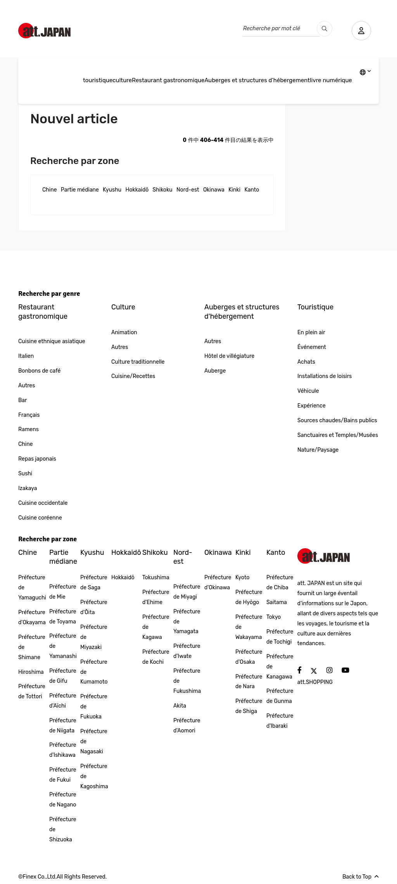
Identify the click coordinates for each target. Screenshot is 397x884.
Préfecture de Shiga (248, 706)
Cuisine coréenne (40, 518)
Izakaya (27, 488)
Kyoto (242, 577)
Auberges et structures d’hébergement (257, 80)
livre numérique (331, 80)
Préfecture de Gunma (279, 696)
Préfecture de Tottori (31, 691)
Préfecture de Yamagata (186, 621)
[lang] (365, 72)
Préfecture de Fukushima (187, 681)
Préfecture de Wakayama (248, 627)
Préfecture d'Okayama (32, 617)
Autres (26, 385)
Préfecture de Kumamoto (94, 672)
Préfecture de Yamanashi (63, 646)
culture (122, 80)
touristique (97, 80)
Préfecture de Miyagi (186, 592)
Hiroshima (31, 672)
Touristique (315, 307)
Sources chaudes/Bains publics (337, 420)
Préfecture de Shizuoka (62, 829)
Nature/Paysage (317, 450)
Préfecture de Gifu (62, 676)
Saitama (276, 602)
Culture (123, 307)
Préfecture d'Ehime (155, 597)
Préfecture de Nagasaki (93, 741)
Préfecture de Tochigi (279, 636)
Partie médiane (80, 189)
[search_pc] (324, 28)
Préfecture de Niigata (62, 725)
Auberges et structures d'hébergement (242, 311)
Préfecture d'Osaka (248, 657)
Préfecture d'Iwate (186, 651)
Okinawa (213, 189)
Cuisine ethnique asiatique (51, 341)
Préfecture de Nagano (62, 799)
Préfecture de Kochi (155, 657)
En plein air (311, 332)
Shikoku (163, 189)
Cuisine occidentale (42, 503)
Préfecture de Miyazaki (93, 637)
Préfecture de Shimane (31, 647)
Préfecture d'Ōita (93, 607)
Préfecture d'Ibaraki (279, 721)
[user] (361, 30)
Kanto (251, 189)
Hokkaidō (137, 189)
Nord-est (187, 189)
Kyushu (112, 189)
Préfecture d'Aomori (186, 725)
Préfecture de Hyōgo (248, 597)
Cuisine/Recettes (133, 376)
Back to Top (360, 877)
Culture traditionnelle (138, 362)
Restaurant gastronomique (168, 80)
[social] (299, 670)
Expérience (311, 405)
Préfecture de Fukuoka (93, 706)
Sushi (25, 473)
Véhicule (308, 391)
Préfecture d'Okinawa (217, 582)
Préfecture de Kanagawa (279, 666)
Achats (306, 362)
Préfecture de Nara (248, 681)
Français (29, 415)
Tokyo (273, 617)
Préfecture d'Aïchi (62, 700)
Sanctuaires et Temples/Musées (337, 435)
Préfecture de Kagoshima (94, 776)
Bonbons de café (39, 371)
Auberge (215, 371)
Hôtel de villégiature (229, 356)
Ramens (28, 429)
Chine (49, 189)
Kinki (234, 189)
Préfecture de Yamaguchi (32, 587)
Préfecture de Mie (62, 592)
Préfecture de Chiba (279, 582)
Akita (179, 706)
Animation (124, 332)
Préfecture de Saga (93, 582)
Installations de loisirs (324, 376)
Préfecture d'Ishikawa (62, 750)
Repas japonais (37, 459)
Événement (311, 347)
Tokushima (155, 577)
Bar (22, 400)
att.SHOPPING (315, 682)
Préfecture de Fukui (62, 775)
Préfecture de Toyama (62, 616)
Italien (26, 356)
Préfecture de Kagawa (155, 627)
